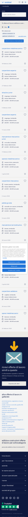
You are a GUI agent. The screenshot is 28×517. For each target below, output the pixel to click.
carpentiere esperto (9, 70)
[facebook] (10, 498)
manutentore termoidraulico (12, 225)
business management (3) (9, 408)
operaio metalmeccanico (11, 159)
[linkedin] (3, 498)
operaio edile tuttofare (10, 269)
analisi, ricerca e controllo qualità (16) (12, 404)
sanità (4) (4, 423)
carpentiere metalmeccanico (12, 48)
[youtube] (14, 498)
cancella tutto (22, 36)
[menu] (25, 2)
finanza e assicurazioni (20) (9, 412)
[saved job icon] (25, 48)
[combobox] (14, 14)
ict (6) (3, 414)
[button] (14, 33)
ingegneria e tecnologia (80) (10, 416)
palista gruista (7, 203)
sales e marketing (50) (8, 421)
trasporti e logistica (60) (8, 427)
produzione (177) (6, 418)
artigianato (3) (6, 406)
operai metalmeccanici (10, 313)
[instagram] (18, 498)
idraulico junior (7, 92)
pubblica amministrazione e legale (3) (12, 419)
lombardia (6, 6)
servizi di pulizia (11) (7, 425)
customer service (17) (8, 410)
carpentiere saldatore (9, 291)
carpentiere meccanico (10, 181)
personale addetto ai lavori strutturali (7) (13, 447)
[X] (7, 498)
